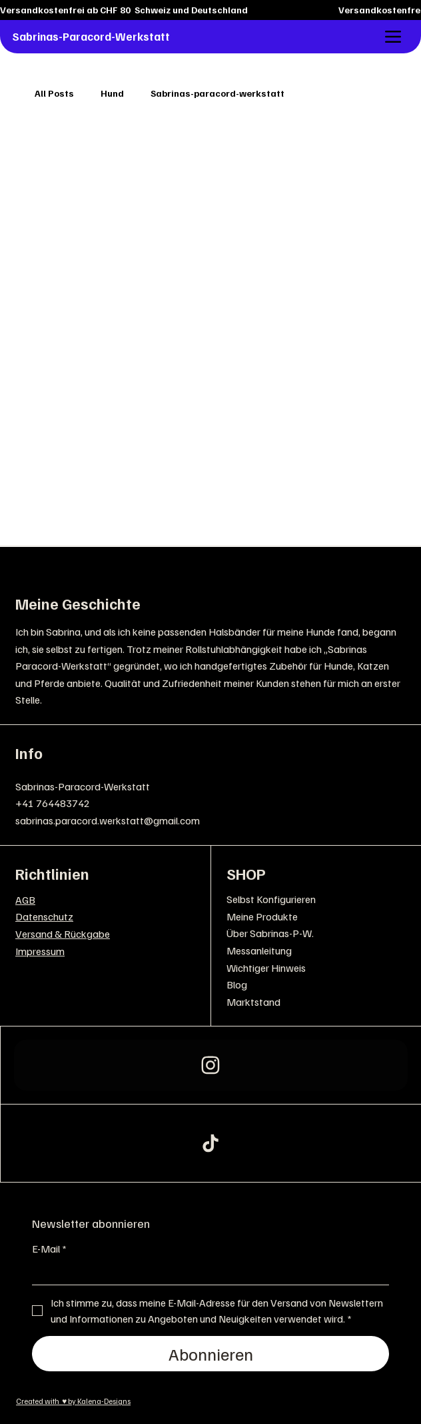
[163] (211, 1143)
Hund (112, 93)
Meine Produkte (262, 916)
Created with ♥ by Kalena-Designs (73, 1401)
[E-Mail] (206, 1273)
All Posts (54, 93)
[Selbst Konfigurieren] (389, 899)
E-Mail (49, 1248)
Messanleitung (259, 950)
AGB (25, 899)
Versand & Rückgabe (62, 933)
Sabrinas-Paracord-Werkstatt (91, 36)
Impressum (40, 951)
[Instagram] (211, 1065)
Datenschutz (44, 916)
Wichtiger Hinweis (266, 967)
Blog (236, 984)
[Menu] (393, 37)
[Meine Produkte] (389, 917)
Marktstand (253, 1001)
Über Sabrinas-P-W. (270, 933)
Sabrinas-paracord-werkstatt (217, 93)
